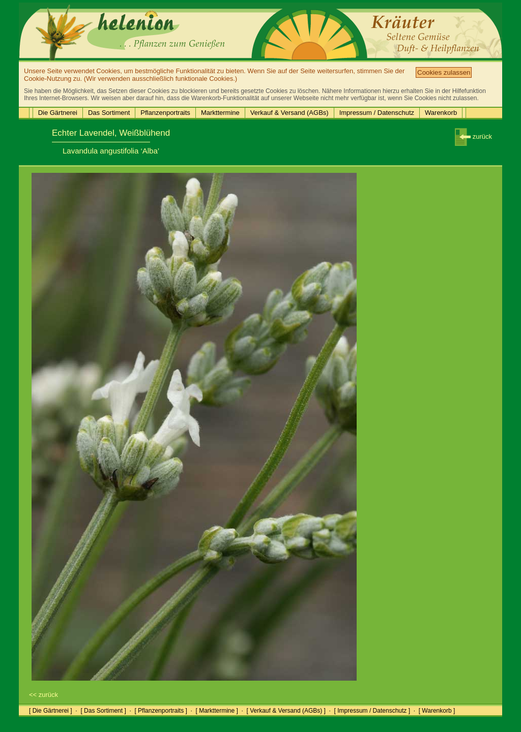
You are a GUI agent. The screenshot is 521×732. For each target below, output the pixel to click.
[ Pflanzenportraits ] (160, 710)
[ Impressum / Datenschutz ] (372, 710)
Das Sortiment (109, 112)
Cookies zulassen (443, 72)
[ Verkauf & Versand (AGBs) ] (286, 710)
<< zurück (43, 694)
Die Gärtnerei (57, 112)
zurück (473, 136)
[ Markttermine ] (216, 710)
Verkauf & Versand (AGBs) (289, 112)
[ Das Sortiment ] (103, 710)
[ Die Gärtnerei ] (50, 710)
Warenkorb (441, 112)
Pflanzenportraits (165, 112)
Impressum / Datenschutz (376, 112)
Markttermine (220, 112)
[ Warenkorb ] (437, 710)
